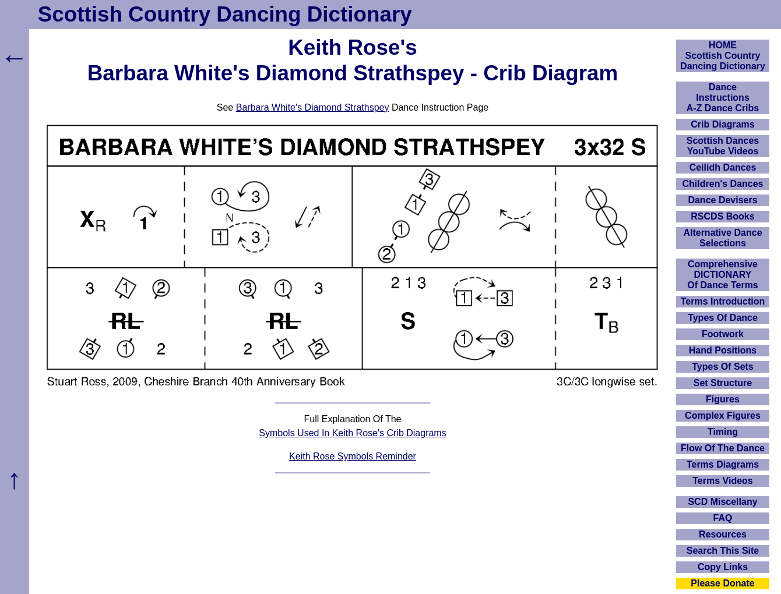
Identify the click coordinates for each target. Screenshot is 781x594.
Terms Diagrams (723, 464)
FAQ (723, 518)
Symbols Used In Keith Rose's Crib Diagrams (352, 433)
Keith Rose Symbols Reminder (352, 456)
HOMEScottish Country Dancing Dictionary (722, 55)
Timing (723, 432)
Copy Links (723, 567)
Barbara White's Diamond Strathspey (312, 107)
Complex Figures (723, 415)
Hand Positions (723, 350)
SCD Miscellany (722, 502)
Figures (723, 399)
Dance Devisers (722, 200)
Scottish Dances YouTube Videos (723, 146)
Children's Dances (723, 184)
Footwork (723, 334)
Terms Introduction (723, 301)
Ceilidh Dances (723, 167)
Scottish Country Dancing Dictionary (225, 14)
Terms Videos (722, 481)
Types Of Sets (723, 367)
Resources (723, 534)
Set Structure (723, 383)
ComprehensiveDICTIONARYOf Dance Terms (722, 274)
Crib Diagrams (722, 124)
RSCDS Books (722, 216)
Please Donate (722, 583)
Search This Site (723, 551)
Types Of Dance (723, 318)
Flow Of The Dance (723, 448)
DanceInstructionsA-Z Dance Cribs (723, 97)
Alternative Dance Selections (722, 238)
